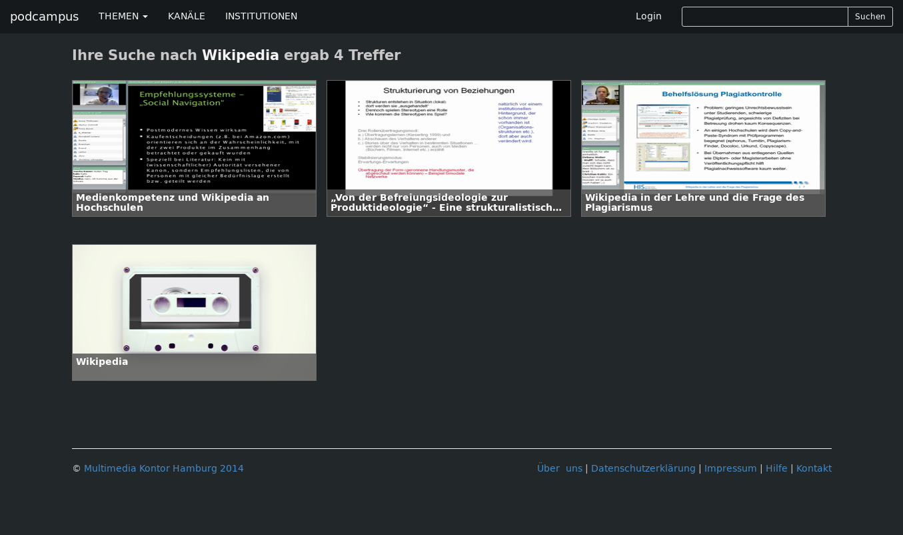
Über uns (559, 468)
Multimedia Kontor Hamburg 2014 (164, 468)
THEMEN (123, 16)
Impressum (730, 468)
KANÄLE (186, 16)
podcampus (44, 16)
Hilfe (777, 468)
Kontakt (814, 468)
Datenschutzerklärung (643, 468)
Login (649, 16)
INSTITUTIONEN (261, 16)
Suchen (870, 16)
